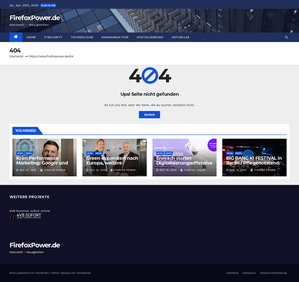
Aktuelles (181, 37)
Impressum (249, 272)
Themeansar (83, 272)
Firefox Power (52, 170)
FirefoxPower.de (35, 18)
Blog (20, 153)
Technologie (82, 37)
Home (31, 37)
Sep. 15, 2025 (28, 170)
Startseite (16, 56)
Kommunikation (115, 37)
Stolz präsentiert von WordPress (29, 272)
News (28, 153)
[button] (286, 37)
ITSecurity (53, 37)
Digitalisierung (150, 37)
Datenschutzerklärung (273, 272)
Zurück (149, 114)
